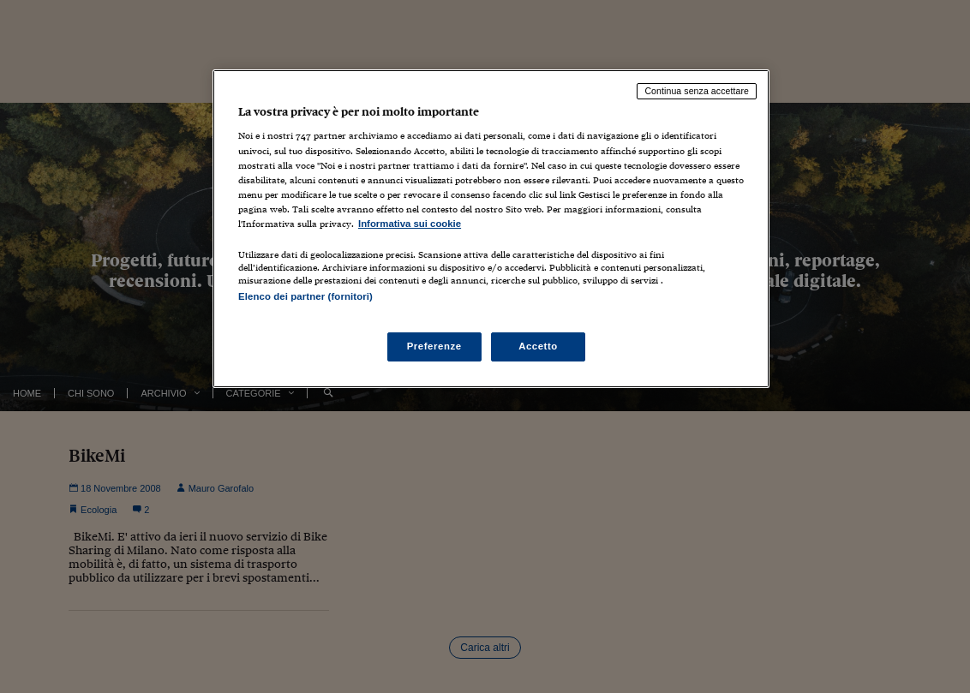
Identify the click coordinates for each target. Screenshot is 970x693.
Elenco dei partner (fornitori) (305, 296)
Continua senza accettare (696, 91)
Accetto (538, 346)
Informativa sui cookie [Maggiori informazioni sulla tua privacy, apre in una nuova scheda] (409, 223)
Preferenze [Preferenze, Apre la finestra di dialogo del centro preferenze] (434, 346)
